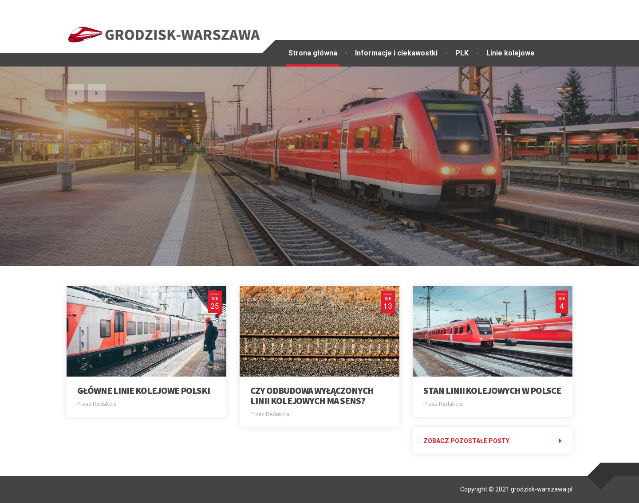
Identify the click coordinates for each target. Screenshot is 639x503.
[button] (75, 93)
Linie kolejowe (510, 53)
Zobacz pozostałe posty (466, 440)
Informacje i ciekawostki (396, 53)
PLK (462, 53)
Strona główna (312, 53)
